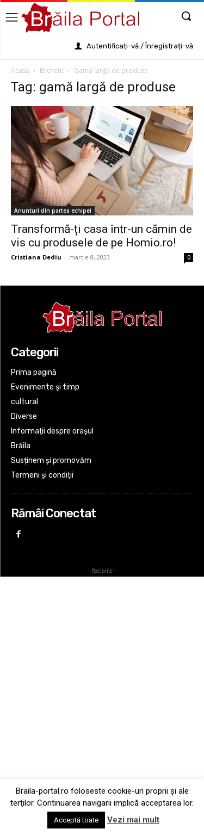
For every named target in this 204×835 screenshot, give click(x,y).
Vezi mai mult (133, 820)
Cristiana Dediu (36, 257)
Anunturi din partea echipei (52, 210)
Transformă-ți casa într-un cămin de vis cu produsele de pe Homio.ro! (101, 235)
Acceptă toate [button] (76, 820)
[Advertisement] (102, 683)
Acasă (20, 70)
